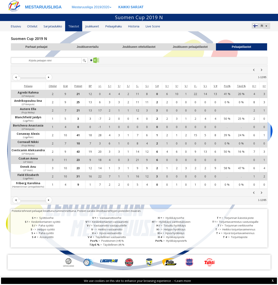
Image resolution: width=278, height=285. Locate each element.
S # (157, 86)
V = (167, 86)
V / (186, 86)
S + (147, 86)
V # (215, 86)
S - (137, 86)
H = (254, 86)
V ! (176, 86)
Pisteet (78, 86)
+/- (100, 86)
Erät (65, 86)
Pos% (227, 86)
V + (205, 86)
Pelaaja (28, 86)
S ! (119, 86)
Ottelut (53, 86)
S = (109, 86)
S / (128, 86)
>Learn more (182, 281)
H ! (264, 86)
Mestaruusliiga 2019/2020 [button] (91, 7)
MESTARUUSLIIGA (43, 7)
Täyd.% (241, 86)
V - (195, 86)
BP (90, 86)
